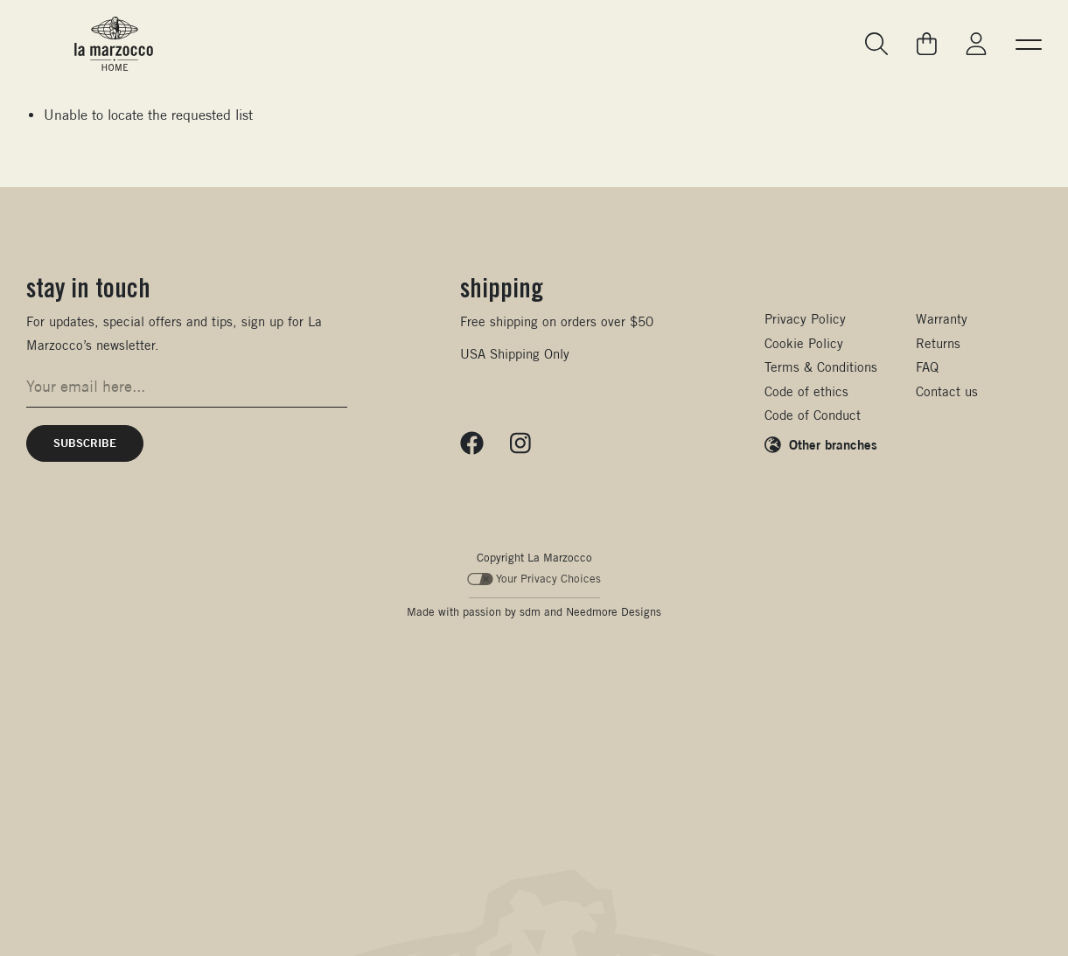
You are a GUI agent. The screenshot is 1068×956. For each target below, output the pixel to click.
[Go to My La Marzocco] (976, 44)
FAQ (927, 366)
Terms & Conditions (820, 366)
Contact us (947, 391)
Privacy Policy (805, 318)
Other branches (833, 444)
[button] (1029, 44)
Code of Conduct (812, 415)
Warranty (941, 318)
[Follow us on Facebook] (472, 443)
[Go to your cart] (927, 44)
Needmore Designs (613, 611)
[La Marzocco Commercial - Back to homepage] (113, 44)
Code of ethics (806, 391)
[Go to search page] (877, 44)
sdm (530, 611)
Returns (938, 343)
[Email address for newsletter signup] (186, 387)
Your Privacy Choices (534, 578)
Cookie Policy (803, 343)
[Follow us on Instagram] (520, 443)
